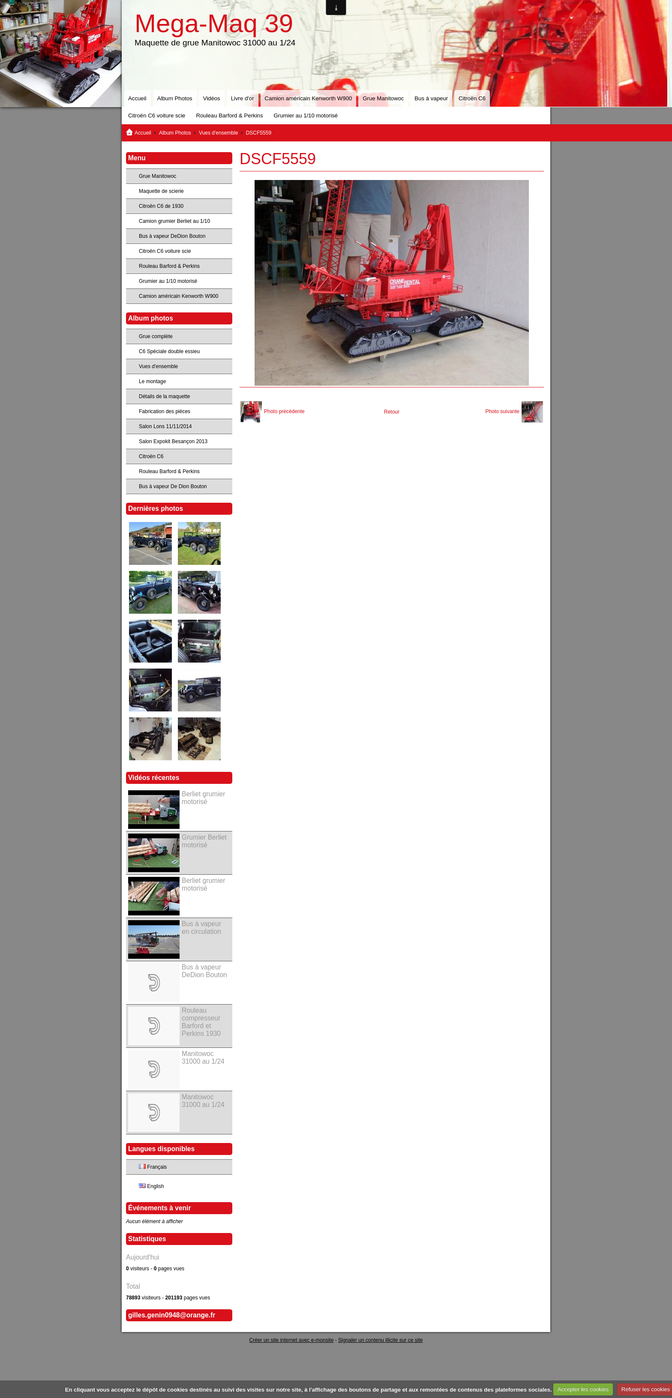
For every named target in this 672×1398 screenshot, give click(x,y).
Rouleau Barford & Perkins (229, 115)
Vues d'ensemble (218, 133)
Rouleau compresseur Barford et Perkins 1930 (201, 1022)
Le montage (152, 381)
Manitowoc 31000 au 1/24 (203, 1057)
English (151, 1186)
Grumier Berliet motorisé (204, 841)
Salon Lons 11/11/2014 (165, 426)
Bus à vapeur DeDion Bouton (172, 236)
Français (153, 1167)
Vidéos (211, 98)
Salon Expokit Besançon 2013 (173, 441)
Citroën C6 (472, 98)
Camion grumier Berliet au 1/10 (174, 221)
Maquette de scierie (161, 191)
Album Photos (174, 98)
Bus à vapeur (431, 98)
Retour (391, 412)
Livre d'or (242, 98)
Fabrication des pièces (164, 411)
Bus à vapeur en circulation (201, 927)
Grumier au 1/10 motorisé (306, 115)
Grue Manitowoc (383, 98)
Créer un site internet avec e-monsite (291, 1340)
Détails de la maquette (164, 396)
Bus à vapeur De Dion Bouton (173, 486)
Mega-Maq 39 (214, 23)
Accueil (137, 98)
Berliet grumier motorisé (203, 797)
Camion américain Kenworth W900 (308, 98)
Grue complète (156, 336)
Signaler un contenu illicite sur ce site (380, 1340)
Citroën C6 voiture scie (156, 115)
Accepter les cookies (583, 1389)
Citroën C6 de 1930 (161, 206)
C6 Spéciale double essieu (169, 351)
